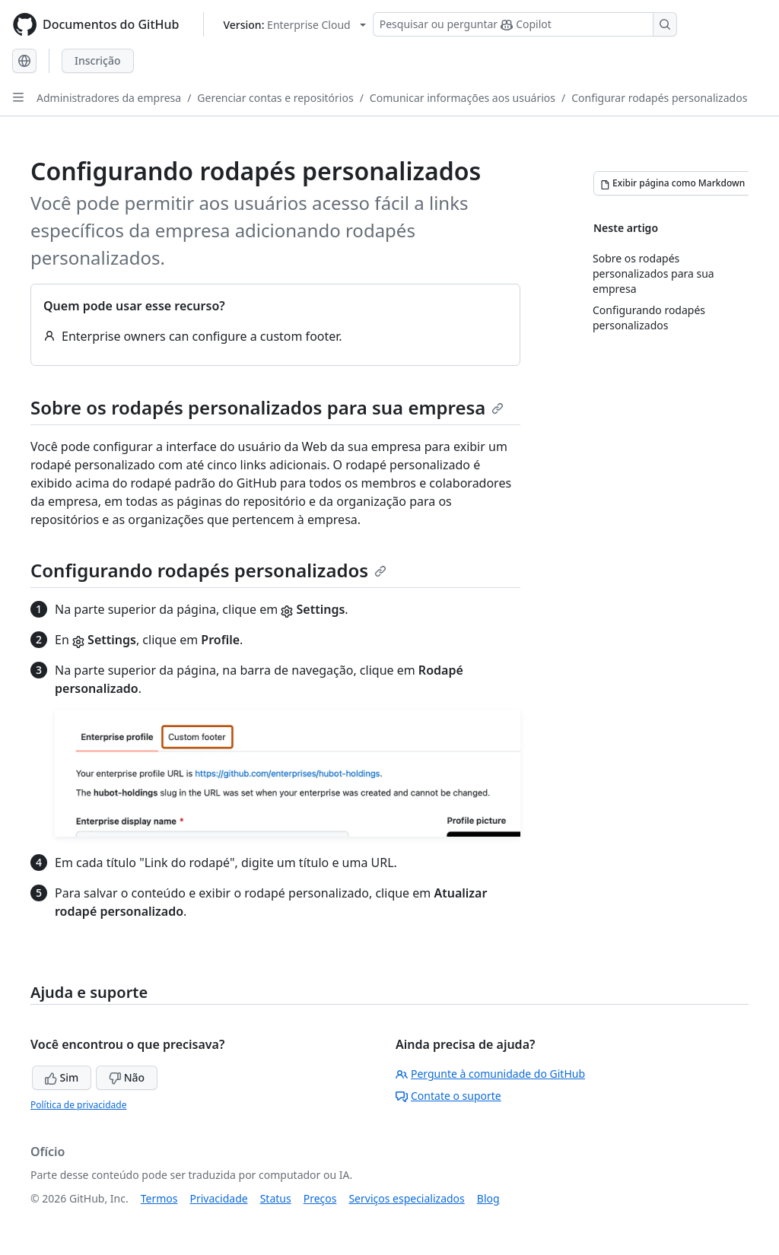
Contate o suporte (448, 1095)
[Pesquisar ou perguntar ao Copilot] (525, 24)
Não (127, 1077)
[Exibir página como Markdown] (672, 183)
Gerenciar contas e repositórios (275, 98)
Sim (61, 1077)
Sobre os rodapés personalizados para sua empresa (267, 407)
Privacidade (219, 1198)
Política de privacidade (78, 1104)
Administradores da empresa (109, 98)
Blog (488, 1198)
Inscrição (98, 60)
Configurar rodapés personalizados (659, 98)
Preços (320, 1198)
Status (275, 1198)
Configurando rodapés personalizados (208, 570)
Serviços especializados (406, 1198)
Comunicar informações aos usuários (462, 98)
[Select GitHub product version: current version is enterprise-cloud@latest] (294, 25)
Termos (159, 1198)
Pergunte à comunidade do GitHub (490, 1073)
